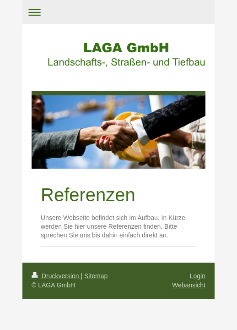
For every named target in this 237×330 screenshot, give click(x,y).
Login (197, 276)
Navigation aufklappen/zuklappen (118, 12)
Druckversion (56, 276)
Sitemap (96, 276)
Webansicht (188, 285)
